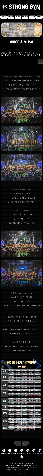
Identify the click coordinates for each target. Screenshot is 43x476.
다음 (24, 443)
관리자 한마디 (21, 473)
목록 (40, 61)
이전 (18, 443)
